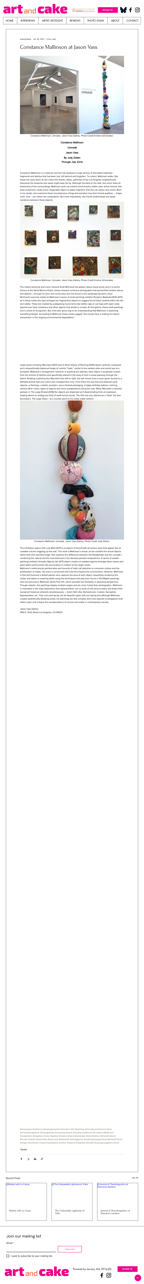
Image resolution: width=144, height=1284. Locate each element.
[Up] (138, 1278)
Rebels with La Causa (20, 1210)
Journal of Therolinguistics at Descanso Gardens (115, 1212)
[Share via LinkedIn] (35, 1159)
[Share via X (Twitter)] (28, 1159)
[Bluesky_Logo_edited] (123, 10)
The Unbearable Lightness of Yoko (69, 1212)
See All (135, 1178)
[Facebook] (130, 10)
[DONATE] (108, 10)
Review (24, 1149)
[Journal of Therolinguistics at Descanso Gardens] (117, 1194)
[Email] (30, 1249)
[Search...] (82, 11)
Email (10, 1243)
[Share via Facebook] (21, 1159)
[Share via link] (42, 1159)
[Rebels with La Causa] (26, 1194)
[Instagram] (137, 10)
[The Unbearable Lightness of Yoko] (72, 1194)
